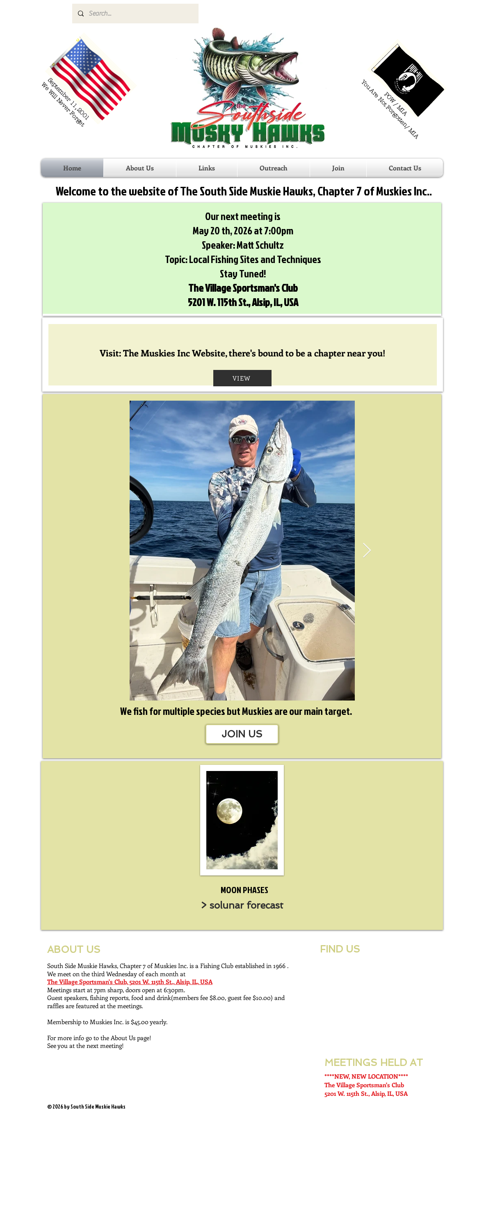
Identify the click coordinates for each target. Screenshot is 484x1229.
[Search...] (135, 13)
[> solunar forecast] (242, 905)
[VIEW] (242, 378)
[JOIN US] (242, 734)
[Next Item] (367, 551)
